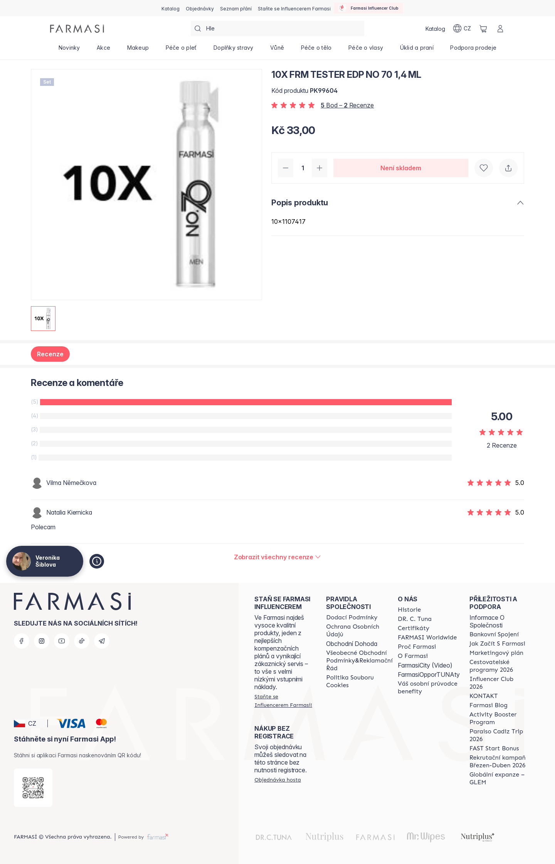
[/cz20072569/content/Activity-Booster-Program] (498, 718)
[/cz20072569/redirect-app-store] (33, 787)
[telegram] (101, 641)
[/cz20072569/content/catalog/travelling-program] (498, 666)
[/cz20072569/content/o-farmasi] (413, 656)
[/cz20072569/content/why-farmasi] (417, 647)
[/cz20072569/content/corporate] (427, 637)
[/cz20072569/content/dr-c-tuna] (415, 619)
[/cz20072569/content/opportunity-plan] (496, 653)
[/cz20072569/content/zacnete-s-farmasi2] (497, 644)
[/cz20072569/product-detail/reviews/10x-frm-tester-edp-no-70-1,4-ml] (277, 557)
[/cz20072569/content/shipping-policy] (351, 617)
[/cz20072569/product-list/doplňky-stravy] (233, 50)
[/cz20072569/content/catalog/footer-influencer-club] (498, 683)
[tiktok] (81, 641)
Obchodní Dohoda (351, 644)
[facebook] (21, 641)
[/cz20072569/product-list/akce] (103, 50)
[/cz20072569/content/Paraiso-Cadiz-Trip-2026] (498, 735)
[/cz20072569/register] (200, 8)
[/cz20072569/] (77, 28)
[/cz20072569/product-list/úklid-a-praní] (417, 50)
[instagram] (41, 641)
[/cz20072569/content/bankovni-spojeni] (494, 634)
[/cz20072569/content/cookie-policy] (359, 681)
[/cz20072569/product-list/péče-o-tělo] (316, 50)
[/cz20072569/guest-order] (277, 779)
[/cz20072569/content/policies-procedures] (359, 630)
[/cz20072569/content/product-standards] (413, 628)
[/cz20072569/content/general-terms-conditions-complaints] (359, 660)
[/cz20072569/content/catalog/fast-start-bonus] (494, 748)
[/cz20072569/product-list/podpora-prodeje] (473, 50)
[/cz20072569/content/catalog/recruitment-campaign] (498, 761)
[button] (29, 723)
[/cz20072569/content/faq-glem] (498, 778)
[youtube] (61, 641)
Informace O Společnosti (487, 621)
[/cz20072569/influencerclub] (368, 8)
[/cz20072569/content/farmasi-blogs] (488, 705)
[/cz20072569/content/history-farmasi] (409, 610)
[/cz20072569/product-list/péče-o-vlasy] (366, 50)
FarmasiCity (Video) (425, 665)
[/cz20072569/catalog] (170, 8)
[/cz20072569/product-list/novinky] (69, 50)
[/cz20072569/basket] (483, 28)
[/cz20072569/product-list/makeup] (138, 50)
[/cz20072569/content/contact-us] (483, 696)
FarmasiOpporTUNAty (429, 674)
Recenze (50, 354)
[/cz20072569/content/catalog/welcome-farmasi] (429, 687)
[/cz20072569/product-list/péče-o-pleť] (181, 50)
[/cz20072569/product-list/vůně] (277, 50)
